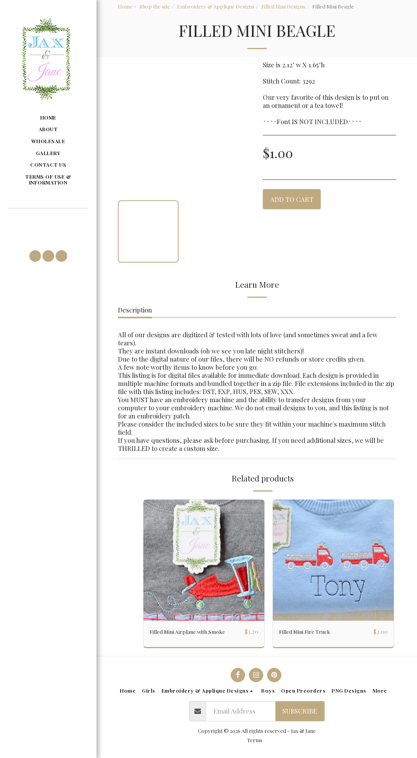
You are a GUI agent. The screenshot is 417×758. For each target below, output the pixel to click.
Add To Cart (291, 199)
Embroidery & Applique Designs (215, 6)
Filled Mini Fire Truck (311, 631)
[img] (203, 560)
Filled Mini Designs (283, 6)
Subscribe (300, 711)
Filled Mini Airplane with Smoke (196, 631)
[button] (48, 219)
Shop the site (155, 6)
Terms (254, 740)
